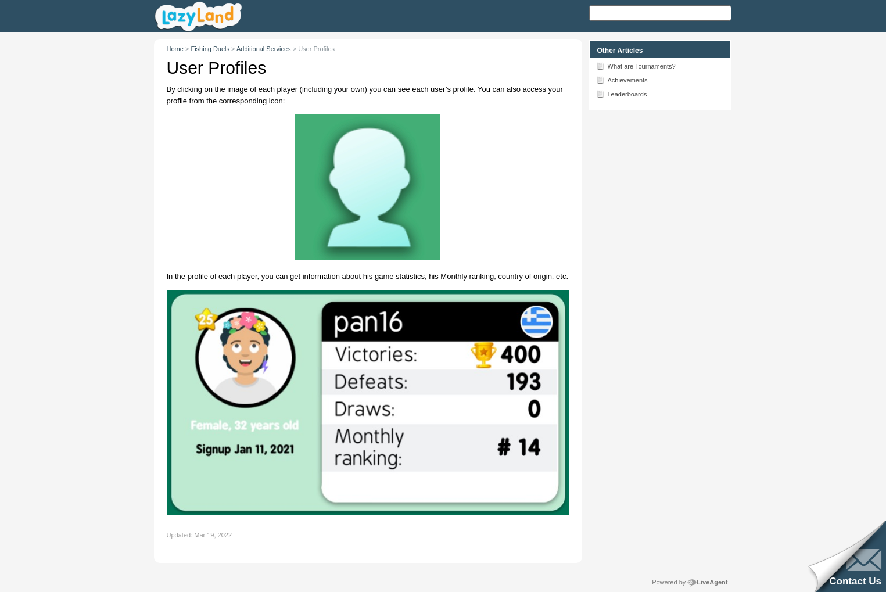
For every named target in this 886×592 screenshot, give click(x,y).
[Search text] (660, 13)
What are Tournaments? (636, 65)
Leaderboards (621, 93)
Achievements (622, 79)
